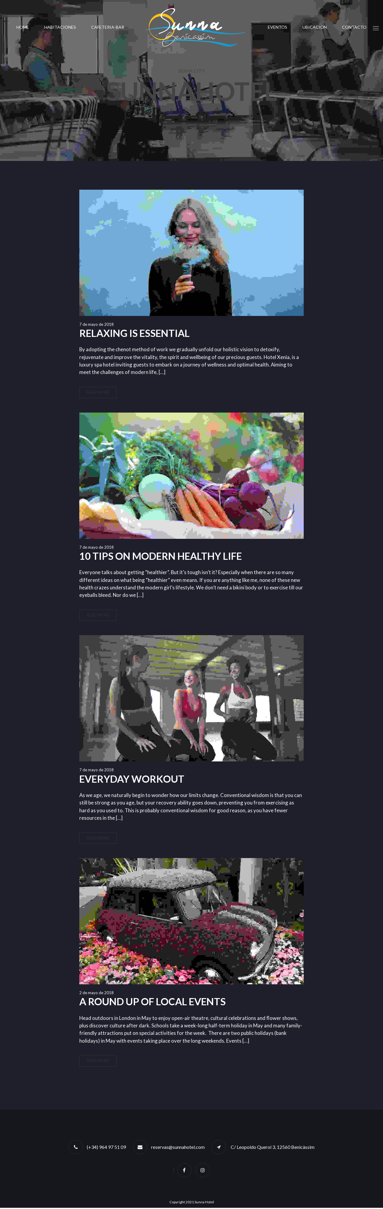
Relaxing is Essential (134, 333)
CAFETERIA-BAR (107, 27)
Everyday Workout (131, 779)
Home (22, 27)
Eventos (277, 27)
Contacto (354, 27)
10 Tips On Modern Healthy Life (160, 556)
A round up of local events (152, 1002)
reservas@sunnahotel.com (178, 1148)
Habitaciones (60, 27)
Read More (98, 392)
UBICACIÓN (315, 27)
